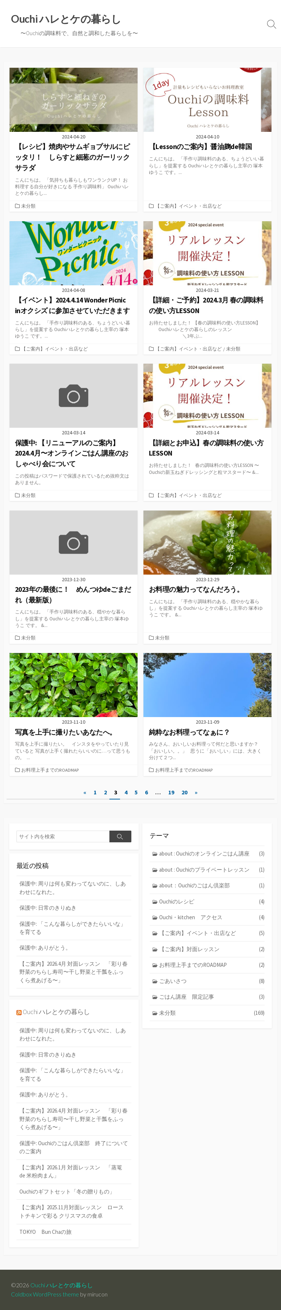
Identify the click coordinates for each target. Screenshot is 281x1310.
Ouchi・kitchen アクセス (212, 920)
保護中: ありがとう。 (45, 950)
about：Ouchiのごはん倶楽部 (212, 888)
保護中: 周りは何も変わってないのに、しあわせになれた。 (72, 890)
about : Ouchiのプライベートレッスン (212, 872)
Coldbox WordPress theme (45, 1294)
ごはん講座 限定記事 (212, 999)
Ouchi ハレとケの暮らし (56, 1014)
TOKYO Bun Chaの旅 (45, 1233)
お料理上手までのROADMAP (50, 772)
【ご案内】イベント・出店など (188, 206)
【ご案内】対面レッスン (212, 951)
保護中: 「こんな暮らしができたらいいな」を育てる (72, 930)
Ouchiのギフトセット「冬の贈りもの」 (67, 1193)
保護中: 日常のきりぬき (47, 909)
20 (184, 794)
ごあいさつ (212, 983)
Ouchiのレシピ (212, 903)
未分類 (28, 206)
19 (171, 794)
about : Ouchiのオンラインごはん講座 (212, 856)
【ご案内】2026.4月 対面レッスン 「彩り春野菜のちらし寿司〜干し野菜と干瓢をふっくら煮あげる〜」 (73, 974)
